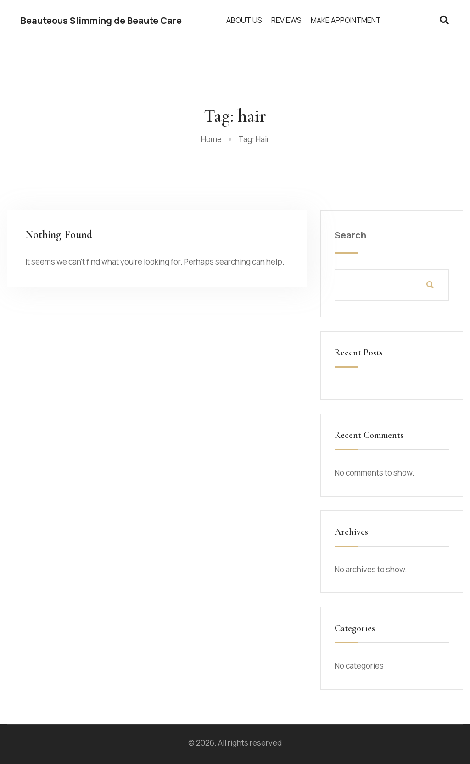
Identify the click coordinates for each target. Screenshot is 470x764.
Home (211, 139)
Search (350, 235)
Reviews (286, 20)
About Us (244, 20)
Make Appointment (346, 20)
